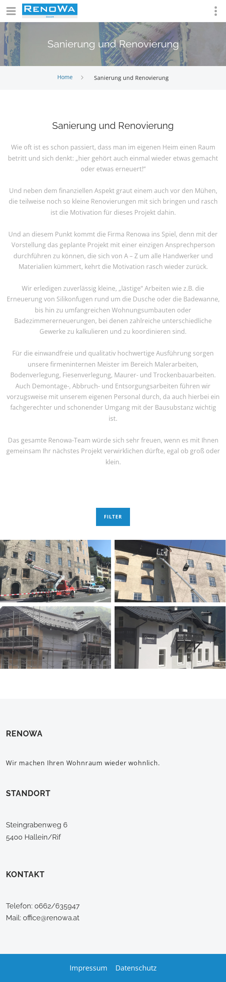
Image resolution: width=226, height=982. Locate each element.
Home (65, 77)
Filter (113, 516)
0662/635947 (56, 906)
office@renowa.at (51, 918)
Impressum (88, 968)
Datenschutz (135, 968)
